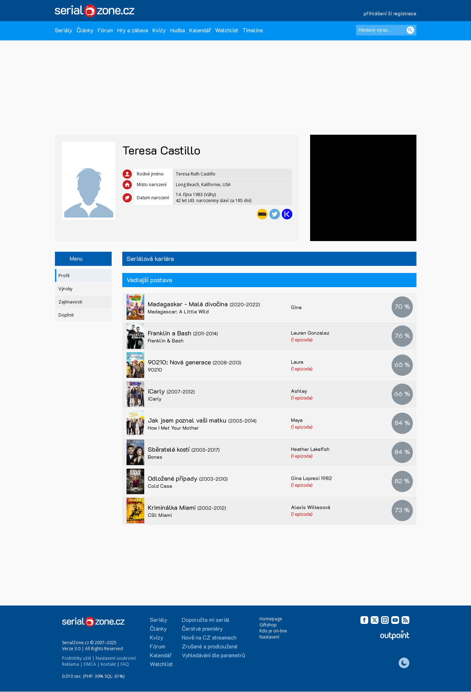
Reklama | (72, 664)
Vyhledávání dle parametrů (213, 655)
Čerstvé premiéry (202, 628)
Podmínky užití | (78, 658)
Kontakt (108, 664)
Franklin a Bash (183, 333)
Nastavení (269, 637)
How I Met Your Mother (173, 427)
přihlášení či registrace (390, 13)
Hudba (177, 30)
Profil (63, 276)
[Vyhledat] (410, 30)
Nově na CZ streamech (209, 637)
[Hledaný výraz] (386, 30)
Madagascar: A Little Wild (178, 311)
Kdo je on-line (273, 631)
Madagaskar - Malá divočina (204, 304)
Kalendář (200, 30)
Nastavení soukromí (116, 658)
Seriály (63, 30)
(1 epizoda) (302, 339)
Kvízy (159, 30)
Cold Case (160, 485)
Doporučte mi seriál (206, 619)
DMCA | (92, 664)
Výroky (65, 289)
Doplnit (66, 315)
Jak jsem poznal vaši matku (202, 420)
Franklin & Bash (166, 340)
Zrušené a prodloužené (209, 646)
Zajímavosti (70, 302)
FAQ (124, 664)
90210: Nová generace (194, 362)
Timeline (252, 30)
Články (85, 30)
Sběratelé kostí (184, 449)
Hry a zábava (132, 30)
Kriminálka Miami (187, 507)
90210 (155, 369)
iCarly (171, 391)
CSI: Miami (160, 515)
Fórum (105, 30)
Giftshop (268, 625)
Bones (155, 456)
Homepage (270, 619)
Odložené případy (188, 478)
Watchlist (226, 30)
